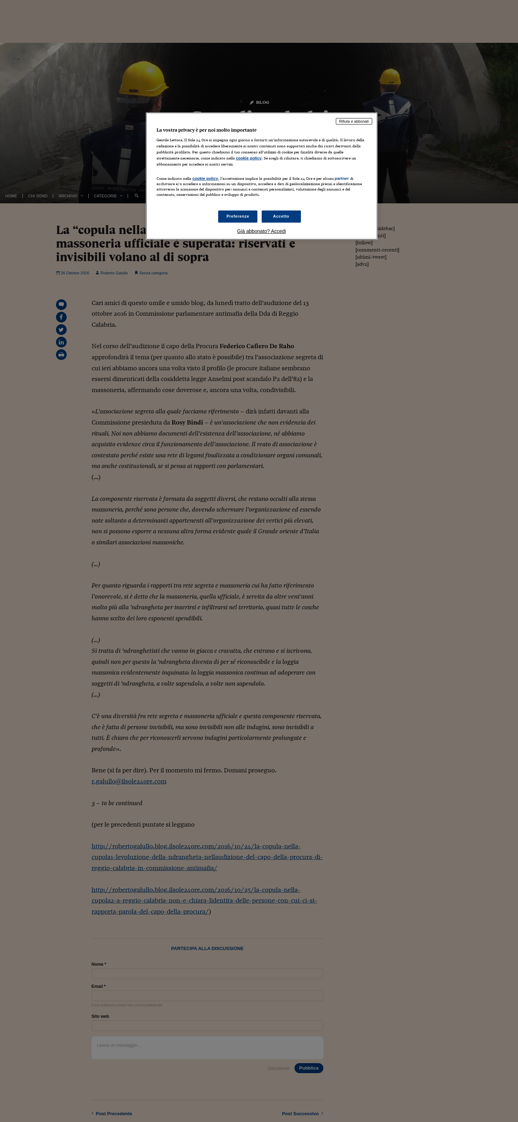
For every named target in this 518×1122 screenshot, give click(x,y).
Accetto (281, 216)
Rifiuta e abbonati (354, 121)
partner (342, 178)
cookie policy (249, 158)
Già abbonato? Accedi (261, 231)
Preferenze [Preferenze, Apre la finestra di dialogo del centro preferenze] (237, 216)
